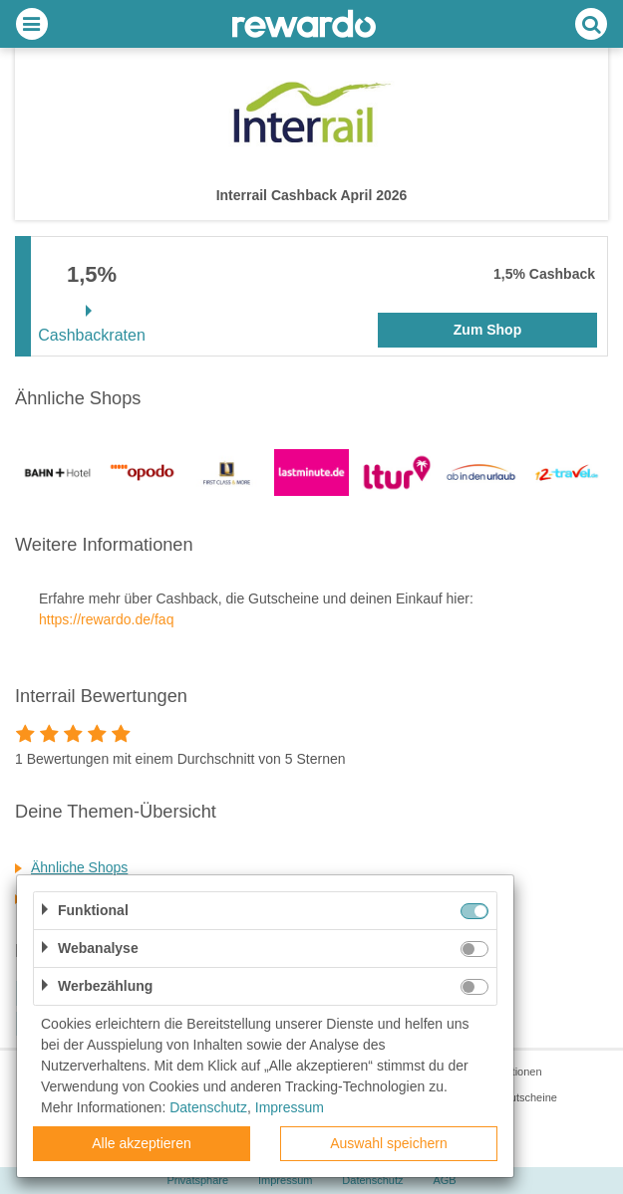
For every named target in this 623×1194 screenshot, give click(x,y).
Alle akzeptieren (141, 1143)
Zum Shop (487, 330)
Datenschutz (372, 1180)
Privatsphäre (197, 1180)
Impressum (285, 1180)
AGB (444, 1180)
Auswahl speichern (389, 1143)
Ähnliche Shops (79, 867)
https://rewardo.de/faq (106, 619)
